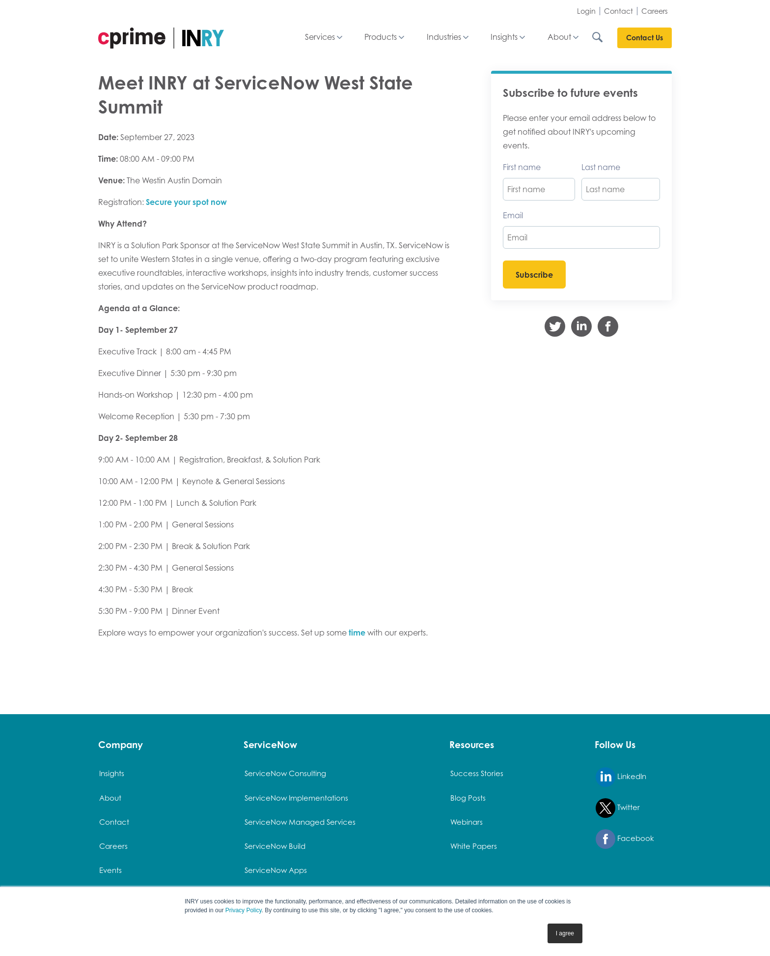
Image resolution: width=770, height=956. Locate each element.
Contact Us (644, 37)
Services (320, 37)
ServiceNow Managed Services (300, 822)
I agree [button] (565, 933)
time (357, 632)
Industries (444, 37)
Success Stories (476, 773)
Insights (504, 37)
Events (110, 870)
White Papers (473, 846)
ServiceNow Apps (276, 870)
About (559, 37)
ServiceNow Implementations (296, 798)
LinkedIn (621, 777)
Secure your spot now (186, 202)
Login (586, 11)
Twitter (618, 808)
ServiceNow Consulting (285, 773)
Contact (618, 11)
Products (380, 37)
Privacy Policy (243, 910)
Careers (654, 11)
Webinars (466, 822)
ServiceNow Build (275, 846)
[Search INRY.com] (604, 37)
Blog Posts (468, 798)
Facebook (625, 839)
